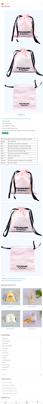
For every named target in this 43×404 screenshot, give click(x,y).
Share (5, 402)
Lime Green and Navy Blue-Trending (9, 390)
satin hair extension (32, 328)
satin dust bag (5, 348)
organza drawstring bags (7, 345)
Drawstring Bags (5, 367)
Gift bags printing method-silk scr (8, 385)
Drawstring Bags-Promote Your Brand (9, 393)
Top (37, 402)
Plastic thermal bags (6, 364)
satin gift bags (10, 306)
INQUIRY (5, 133)
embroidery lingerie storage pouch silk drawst (16, 278)
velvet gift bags (5, 343)
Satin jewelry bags (10, 328)
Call (16, 402)
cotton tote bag (5, 355)
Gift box (3, 362)
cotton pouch (4, 350)
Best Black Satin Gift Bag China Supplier (13, 280)
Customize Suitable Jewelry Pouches (9, 388)
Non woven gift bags (6, 360)
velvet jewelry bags (6, 341)
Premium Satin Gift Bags (7, 382)
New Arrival (4, 369)
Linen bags (4, 357)
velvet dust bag (5, 353)
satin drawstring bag (32, 306)
